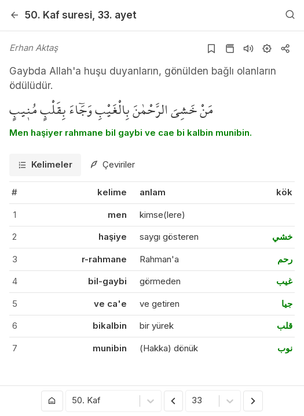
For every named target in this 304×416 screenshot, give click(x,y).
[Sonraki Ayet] (253, 401)
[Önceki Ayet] (174, 401)
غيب (284, 281)
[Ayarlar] (267, 48)
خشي (282, 236)
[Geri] (14, 15)
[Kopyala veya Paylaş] (285, 48)
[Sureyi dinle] (248, 48)
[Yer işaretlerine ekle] (211, 48)
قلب (284, 325)
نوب (284, 348)
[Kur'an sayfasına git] (230, 48)
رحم (284, 259)
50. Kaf (58, 15)
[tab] (45, 165)
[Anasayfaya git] (52, 401)
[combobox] (73, 401)
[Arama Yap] (290, 15)
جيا (286, 303)
